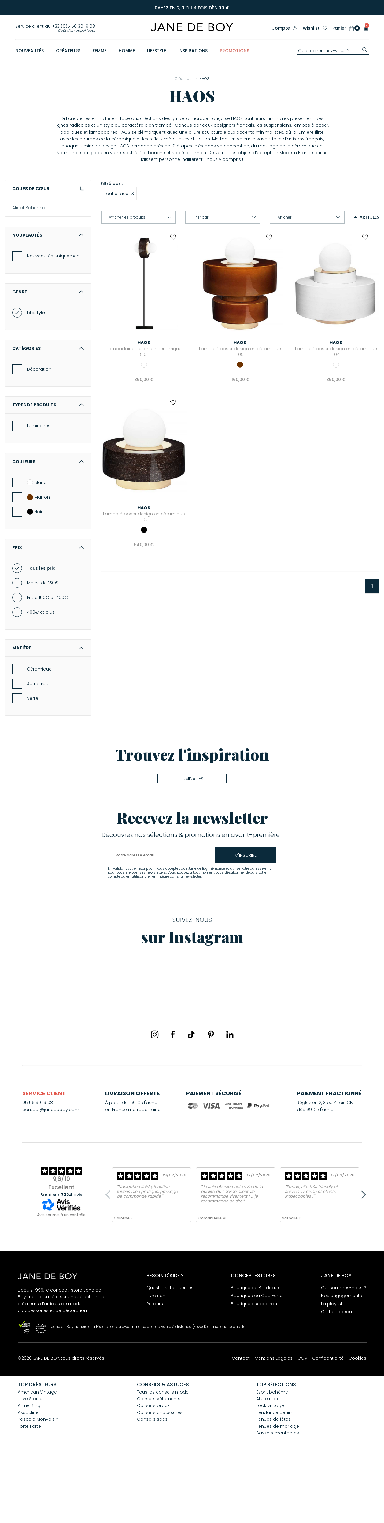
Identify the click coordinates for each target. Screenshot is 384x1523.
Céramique (39, 729)
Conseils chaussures (160, 1473)
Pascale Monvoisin (38, 1480)
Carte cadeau (336, 1372)
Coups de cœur (48, 189)
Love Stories (31, 1459)
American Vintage (31, 219)
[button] (364, 28)
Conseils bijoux (153, 1466)
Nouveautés (48, 296)
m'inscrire (245, 916)
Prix (48, 608)
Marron (38, 557)
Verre (32, 759)
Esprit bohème (272, 1452)
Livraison (155, 1356)
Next (362, 1255)
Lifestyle (36, 373)
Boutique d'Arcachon (254, 1364)
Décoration (39, 430)
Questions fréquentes (170, 1348)
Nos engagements (341, 1356)
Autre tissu (38, 744)
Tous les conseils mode (163, 1452)
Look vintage (270, 1466)
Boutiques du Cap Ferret (257, 1356)
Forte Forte (29, 1487)
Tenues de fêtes (273, 1480)
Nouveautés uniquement (54, 316)
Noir (34, 572)
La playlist (331, 1364)
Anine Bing (23, 239)
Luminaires (38, 486)
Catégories (48, 409)
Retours (154, 1364)
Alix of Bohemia (28, 208)
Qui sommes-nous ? (343, 1348)
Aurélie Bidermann (32, 260)
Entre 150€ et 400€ (47, 658)
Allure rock (267, 1459)
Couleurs (48, 522)
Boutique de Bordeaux (255, 1348)
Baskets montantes (277, 1493)
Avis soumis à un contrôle (61, 1275)
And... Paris (23, 229)
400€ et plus (41, 673)
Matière (48, 708)
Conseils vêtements (158, 1459)
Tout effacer (119, 193)
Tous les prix (41, 629)
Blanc (36, 543)
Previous (109, 1255)
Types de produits (48, 465)
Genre (48, 352)
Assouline (22, 250)
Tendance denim (275, 1473)
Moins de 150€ (42, 643)
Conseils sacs (152, 1480)
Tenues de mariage (277, 1487)
